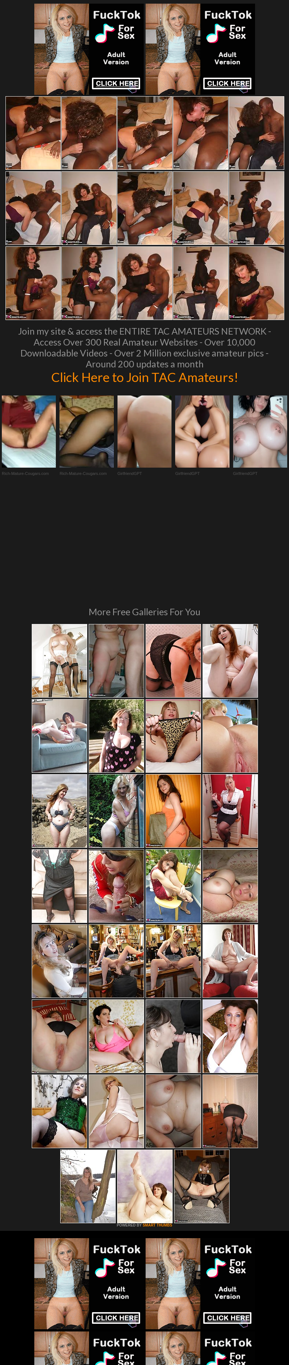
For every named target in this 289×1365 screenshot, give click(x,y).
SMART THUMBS (157, 1125)
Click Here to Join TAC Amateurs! (144, 377)
